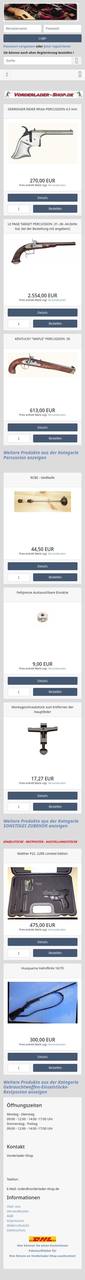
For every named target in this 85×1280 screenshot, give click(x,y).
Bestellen (55, 208)
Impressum (15, 1221)
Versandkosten (57, 185)
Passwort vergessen (19, 46)
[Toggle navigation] (7, 75)
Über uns (13, 1206)
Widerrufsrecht (18, 1225)
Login (42, 38)
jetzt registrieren (57, 46)
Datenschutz (16, 1230)
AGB (10, 1216)
